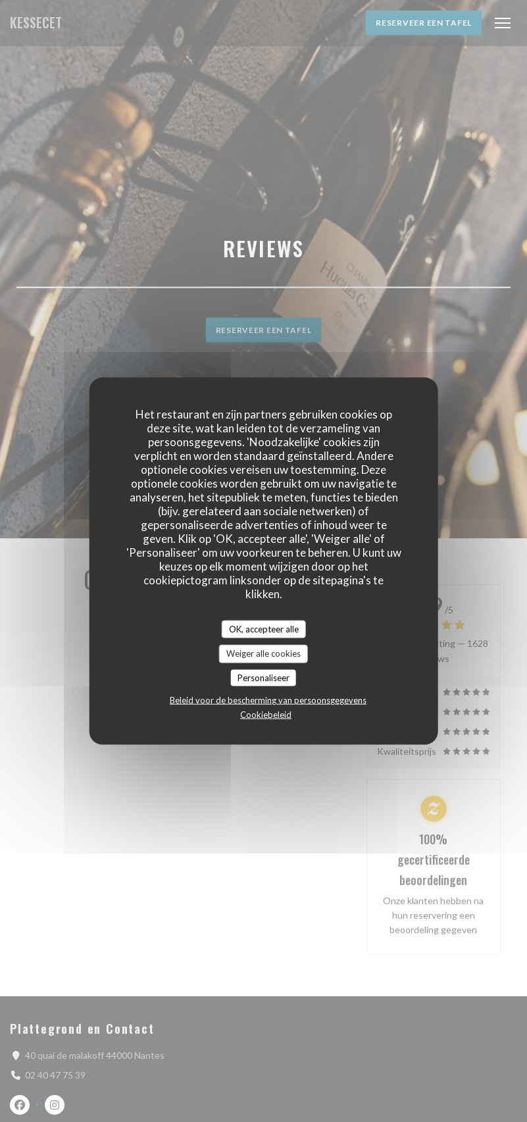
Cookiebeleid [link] (265, 714)
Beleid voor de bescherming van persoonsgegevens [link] (268, 700)
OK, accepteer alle (264, 628)
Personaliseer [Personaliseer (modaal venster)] (263, 677)
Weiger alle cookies (263, 653)
